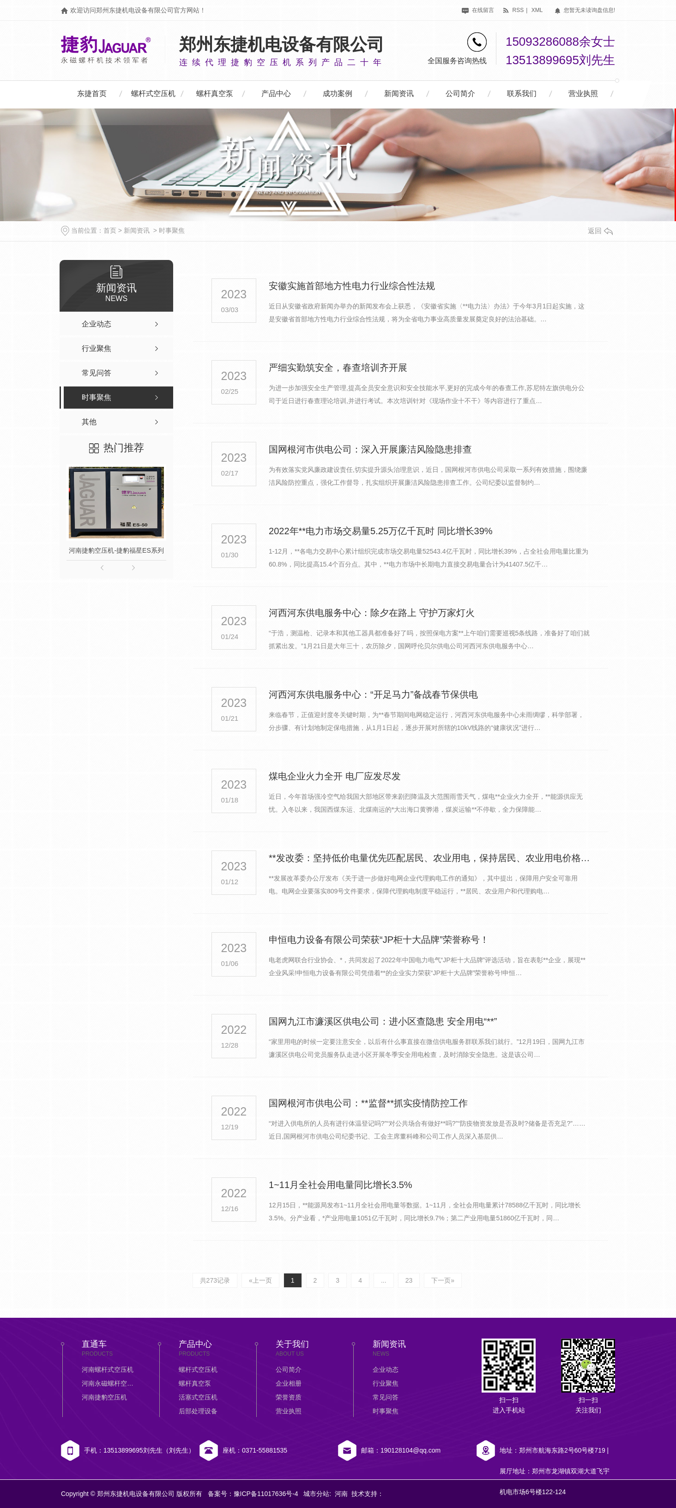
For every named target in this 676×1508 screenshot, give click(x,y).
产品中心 (276, 93)
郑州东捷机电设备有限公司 (281, 44)
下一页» (442, 1280)
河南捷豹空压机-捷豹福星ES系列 (116, 550)
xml (537, 10)
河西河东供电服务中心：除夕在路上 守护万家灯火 (372, 613)
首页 (109, 230)
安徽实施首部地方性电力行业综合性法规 (352, 286)
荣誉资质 (289, 1397)
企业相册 (289, 1383)
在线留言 (478, 10)
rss (513, 10)
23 (409, 1280)
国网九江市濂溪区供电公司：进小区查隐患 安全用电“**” (383, 1021)
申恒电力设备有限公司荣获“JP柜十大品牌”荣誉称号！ (379, 940)
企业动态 (385, 1369)
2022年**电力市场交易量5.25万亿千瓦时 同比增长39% (381, 531)
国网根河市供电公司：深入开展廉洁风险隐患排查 (370, 449)
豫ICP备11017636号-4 (266, 1493)
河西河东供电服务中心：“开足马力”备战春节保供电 (373, 694)
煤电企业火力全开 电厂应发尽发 (335, 776)
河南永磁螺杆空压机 (109, 1383)
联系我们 (522, 93)
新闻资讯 (399, 93)
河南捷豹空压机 (104, 1397)
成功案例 (337, 93)
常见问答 (385, 1397)
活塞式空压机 (198, 1397)
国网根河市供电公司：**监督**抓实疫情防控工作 (368, 1103)
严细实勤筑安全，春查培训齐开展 (338, 367)
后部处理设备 (198, 1411)
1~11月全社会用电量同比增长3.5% (340, 1185)
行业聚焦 (385, 1383)
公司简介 (460, 93)
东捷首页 (92, 93)
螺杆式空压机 (153, 93)
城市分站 (316, 1493)
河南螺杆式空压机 (107, 1369)
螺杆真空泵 (214, 93)
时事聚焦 (172, 230)
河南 (341, 1493)
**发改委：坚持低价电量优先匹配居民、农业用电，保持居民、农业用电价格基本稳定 (430, 858)
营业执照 (583, 93)
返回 (600, 231)
